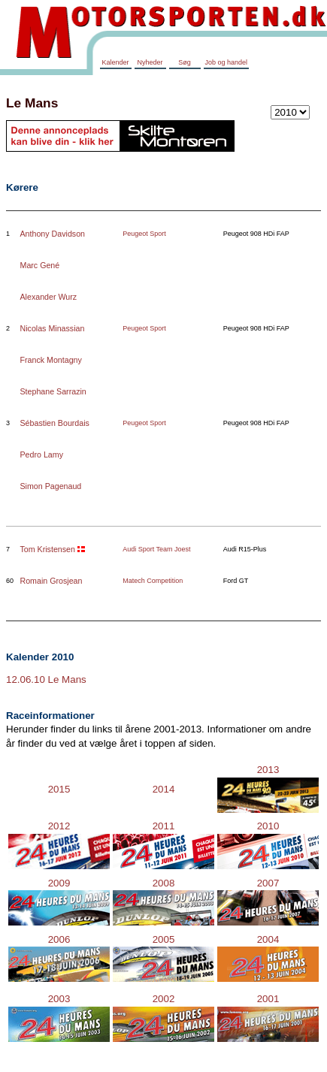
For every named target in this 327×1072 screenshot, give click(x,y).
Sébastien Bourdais (54, 422)
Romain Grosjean (51, 580)
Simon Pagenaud (51, 486)
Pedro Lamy (41, 454)
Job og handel (226, 62)
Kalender (115, 62)
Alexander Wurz (48, 296)
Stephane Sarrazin (53, 391)
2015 (59, 789)
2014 (164, 789)
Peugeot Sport (144, 233)
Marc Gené (40, 265)
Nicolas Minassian (52, 328)
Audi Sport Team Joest (156, 549)
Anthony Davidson (53, 233)
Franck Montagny (51, 359)
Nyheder (149, 62)
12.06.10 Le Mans (46, 679)
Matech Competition (153, 580)
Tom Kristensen (47, 549)
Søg (184, 62)
